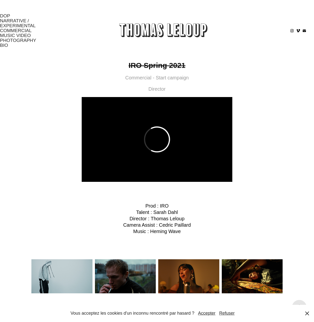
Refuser (227, 313)
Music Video (15, 35)
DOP (5, 15)
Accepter (206, 313)
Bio (4, 45)
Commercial (16, 30)
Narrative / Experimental (18, 23)
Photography (18, 40)
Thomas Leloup (163, 30)
